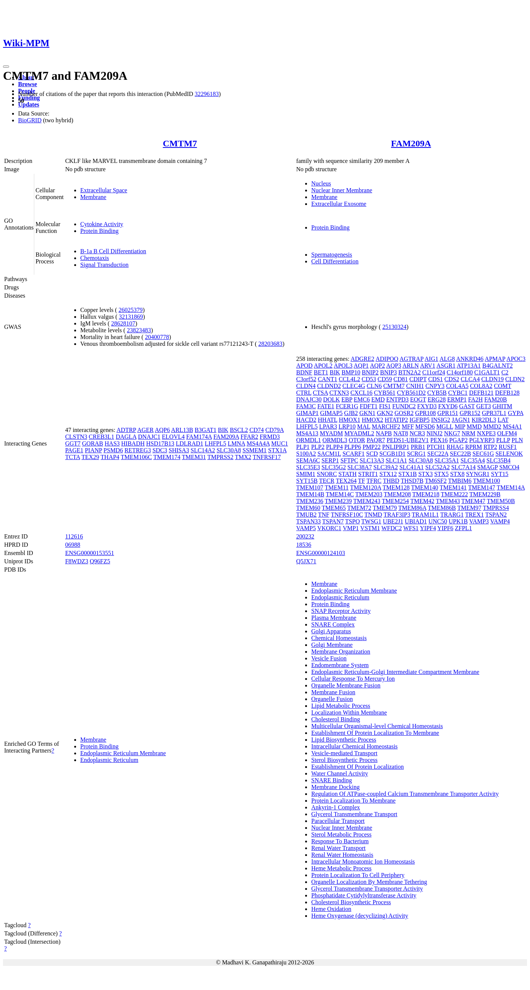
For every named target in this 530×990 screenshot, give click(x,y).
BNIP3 (388, 372)
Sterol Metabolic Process (341, 834)
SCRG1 (416, 453)
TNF (323, 514)
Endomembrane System (339, 665)
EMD (378, 399)
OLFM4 (507, 433)
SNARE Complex (332, 624)
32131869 (131, 316)
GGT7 (73, 443)
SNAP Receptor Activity (341, 611)
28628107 (123, 323)
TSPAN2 (496, 514)
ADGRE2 (362, 359)
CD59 (384, 379)
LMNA (236, 443)
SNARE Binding (331, 780)
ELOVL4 (173, 436)
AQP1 (361, 365)
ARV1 (427, 365)
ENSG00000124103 (320, 553)
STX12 (388, 474)
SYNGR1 (477, 474)
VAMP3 (479, 521)
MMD (474, 426)
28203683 (270, 344)
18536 (303, 544)
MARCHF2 (386, 426)
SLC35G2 (333, 467)
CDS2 (451, 379)
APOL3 (343, 365)
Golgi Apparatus (331, 631)
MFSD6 (425, 426)
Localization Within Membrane (349, 712)
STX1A (277, 450)
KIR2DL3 (484, 420)
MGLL (444, 426)
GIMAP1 (307, 413)
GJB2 (350, 413)
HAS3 (112, 443)
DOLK (331, 399)
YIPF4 (428, 528)
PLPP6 (352, 447)
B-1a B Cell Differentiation (113, 251)
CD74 (256, 430)
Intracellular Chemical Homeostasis (354, 746)
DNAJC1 (149, 436)
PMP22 (371, 447)
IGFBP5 (419, 420)
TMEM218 (426, 494)
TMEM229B (485, 494)
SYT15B (307, 481)
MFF (408, 426)
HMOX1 (349, 420)
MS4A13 (307, 433)
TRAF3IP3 (396, 514)
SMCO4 (509, 467)
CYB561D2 (411, 392)
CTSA (320, 392)
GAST (467, 406)
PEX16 (439, 440)
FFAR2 (249, 436)
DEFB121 (481, 392)
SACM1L (329, 453)
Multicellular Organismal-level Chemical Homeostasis (377, 726)
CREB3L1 (102, 436)
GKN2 (385, 413)
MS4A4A (258, 443)
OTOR (357, 440)
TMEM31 (194, 457)
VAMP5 (306, 528)
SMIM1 (305, 474)
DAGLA (126, 436)
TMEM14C (340, 494)
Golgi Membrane (332, 645)
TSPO (352, 521)
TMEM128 (396, 487)
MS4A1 (512, 426)
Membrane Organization (340, 651)
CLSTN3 (76, 436)
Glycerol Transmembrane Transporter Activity (367, 888)
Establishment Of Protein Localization (357, 766)
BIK (223, 430)
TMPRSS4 (496, 508)
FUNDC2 (403, 406)
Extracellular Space (103, 190)
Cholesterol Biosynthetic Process (351, 902)
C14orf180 (460, 372)
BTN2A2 (409, 372)
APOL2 (323, 365)
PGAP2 (458, 440)
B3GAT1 (206, 430)
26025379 (131, 310)
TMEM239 (338, 501)
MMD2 (492, 426)
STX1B (408, 474)
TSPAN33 (308, 521)
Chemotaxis (94, 258)
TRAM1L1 (425, 514)
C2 (505, 372)
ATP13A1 (469, 365)
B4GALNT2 (497, 365)
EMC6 (362, 399)
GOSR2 (404, 413)
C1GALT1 (487, 372)
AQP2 (377, 365)
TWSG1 (371, 521)
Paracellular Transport (338, 821)
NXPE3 (486, 433)
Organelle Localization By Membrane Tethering (369, 882)
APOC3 (515, 359)
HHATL (328, 420)
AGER (145, 430)
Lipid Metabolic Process (340, 706)
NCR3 (417, 433)
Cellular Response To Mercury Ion (353, 678)
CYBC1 (458, 392)
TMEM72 (359, 508)
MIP (460, 426)
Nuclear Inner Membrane (341, 190)
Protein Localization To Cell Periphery (357, 875)
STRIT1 (368, 474)
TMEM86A (412, 508)
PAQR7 (376, 440)
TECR (326, 481)
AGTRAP (411, 359)
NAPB (384, 433)
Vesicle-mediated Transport (344, 753)
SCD (372, 453)
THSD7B (412, 481)
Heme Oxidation (331, 909)
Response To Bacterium (339, 841)
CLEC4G (353, 386)
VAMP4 (500, 521)
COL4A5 (457, 386)
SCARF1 (353, 453)
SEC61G (483, 453)
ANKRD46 (470, 359)
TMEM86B (442, 508)
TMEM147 (481, 487)
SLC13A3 (372, 460)
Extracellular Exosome (338, 204)
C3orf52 (306, 379)
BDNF (304, 372)
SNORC (327, 474)
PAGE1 (74, 450)
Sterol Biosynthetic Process (344, 760)
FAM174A (199, 436)
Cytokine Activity (101, 224)
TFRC (374, 481)
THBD (391, 481)
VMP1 (351, 528)
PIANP (93, 450)
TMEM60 (308, 508)
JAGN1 (461, 420)
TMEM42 (422, 501)
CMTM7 (180, 143)
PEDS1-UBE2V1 (407, 440)
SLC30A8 (229, 450)
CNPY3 (434, 386)
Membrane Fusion (333, 692)
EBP (346, 399)
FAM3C (306, 406)
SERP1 (330, 460)
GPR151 (447, 413)
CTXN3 (339, 392)
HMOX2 (372, 420)
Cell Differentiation (334, 261)
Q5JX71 (306, 561)
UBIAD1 (416, 521)
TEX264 (346, 481)
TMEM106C (136, 457)
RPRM (473, 447)
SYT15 (499, 474)
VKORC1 (329, 528)
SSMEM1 (255, 450)
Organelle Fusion (332, 699)
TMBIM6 (459, 481)
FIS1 (385, 406)
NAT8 (400, 433)
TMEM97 (469, 508)
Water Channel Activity (339, 773)
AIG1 (431, 359)
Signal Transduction (104, 265)
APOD (304, 365)
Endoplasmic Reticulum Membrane (123, 753)
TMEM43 (448, 501)
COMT (502, 386)
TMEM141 (453, 487)
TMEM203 (368, 494)
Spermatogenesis (331, 254)
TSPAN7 (333, 521)
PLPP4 (334, 447)
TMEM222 (454, 494)
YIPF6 (445, 528)
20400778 (157, 337)
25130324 (394, 327)
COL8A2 (481, 386)
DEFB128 (507, 392)
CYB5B (437, 392)
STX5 (441, 474)
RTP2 (490, 447)
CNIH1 (415, 386)
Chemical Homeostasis (339, 638)
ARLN (410, 365)
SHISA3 (179, 450)
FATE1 (325, 406)
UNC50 (437, 521)
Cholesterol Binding (335, 719)
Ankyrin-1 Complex (335, 807)
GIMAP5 (331, 413)
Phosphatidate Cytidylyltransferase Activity (363, 895)
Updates (28, 104)
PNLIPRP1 (395, 447)
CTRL (303, 392)
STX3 (425, 474)
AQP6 (162, 430)
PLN (517, 440)
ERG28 (437, 399)
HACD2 (306, 420)
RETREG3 (137, 450)
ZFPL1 (463, 528)
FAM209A (411, 143)
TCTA (72, 457)
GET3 (483, 406)
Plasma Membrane (333, 617)
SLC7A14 (463, 467)
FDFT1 (368, 406)
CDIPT (418, 379)
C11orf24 (433, 372)
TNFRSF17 (267, 457)
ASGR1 (446, 365)
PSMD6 (113, 450)
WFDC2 (392, 528)
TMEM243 (366, 501)
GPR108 (425, 413)
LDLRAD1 (189, 443)
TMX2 (243, 457)
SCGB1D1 (392, 453)
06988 (72, 544)
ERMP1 (457, 399)
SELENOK (509, 453)
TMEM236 (309, 501)
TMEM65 (334, 508)
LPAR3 (328, 426)
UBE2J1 (393, 521)
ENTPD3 (397, 399)
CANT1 (328, 379)
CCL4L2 (349, 379)
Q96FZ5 (100, 561)
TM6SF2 (436, 481)
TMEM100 (486, 481)
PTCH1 (436, 447)
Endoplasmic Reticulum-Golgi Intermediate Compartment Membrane (395, 672)
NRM (468, 433)
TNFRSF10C (347, 514)
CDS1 (435, 379)
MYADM (331, 433)
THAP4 (110, 457)
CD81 (401, 379)
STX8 (457, 474)
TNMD (373, 514)
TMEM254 (395, 501)
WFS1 (411, 528)
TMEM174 (166, 457)
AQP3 (393, 365)
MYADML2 (359, 433)
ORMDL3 (334, 440)
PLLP (503, 440)
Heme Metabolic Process (341, 868)
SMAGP (487, 467)
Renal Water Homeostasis (342, 855)
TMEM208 (397, 494)
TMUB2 (306, 514)
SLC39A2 (385, 467)
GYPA (515, 413)
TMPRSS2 (220, 457)
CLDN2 (515, 379)
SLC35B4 (498, 460)
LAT (503, 420)
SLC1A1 (396, 460)
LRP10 (347, 426)
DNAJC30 (309, 399)
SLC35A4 (472, 460)
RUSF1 (508, 447)
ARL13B (182, 430)
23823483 (139, 330)
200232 (305, 536)
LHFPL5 (215, 443)
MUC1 (279, 443)
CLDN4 (306, 386)
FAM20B (495, 399)
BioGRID (29, 120)
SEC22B (460, 453)
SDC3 (160, 450)
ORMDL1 (308, 440)
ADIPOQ (387, 359)
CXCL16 (361, 392)
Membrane (93, 197)
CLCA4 (470, 379)
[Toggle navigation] (6, 66)
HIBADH (133, 443)
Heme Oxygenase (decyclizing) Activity (359, 915)
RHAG (455, 447)
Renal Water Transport (338, 848)
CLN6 (374, 386)
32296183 (207, 94)
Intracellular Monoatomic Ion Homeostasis (363, 861)
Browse (27, 84)
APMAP (495, 359)
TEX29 (90, 457)
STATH (347, 474)
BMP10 (351, 372)
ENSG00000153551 (89, 553)
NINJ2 (434, 433)
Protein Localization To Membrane (353, 800)
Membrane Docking (335, 787)
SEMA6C (308, 460)
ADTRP (126, 430)
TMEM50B (501, 501)
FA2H (475, 399)
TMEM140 (424, 487)
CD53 (369, 379)
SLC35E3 (308, 467)
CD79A (274, 430)
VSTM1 (370, 528)
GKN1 (367, 413)
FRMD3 (270, 436)
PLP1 (303, 447)
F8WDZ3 (76, 561)
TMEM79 (385, 508)
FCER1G (347, 406)
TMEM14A (510, 487)
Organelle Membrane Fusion (345, 685)
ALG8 (447, 359)
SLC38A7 (359, 467)
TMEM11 (336, 487)
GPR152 (470, 413)
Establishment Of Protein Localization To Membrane (375, 733)
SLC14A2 (203, 450)
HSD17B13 (160, 443)
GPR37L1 (494, 413)
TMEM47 (473, 501)
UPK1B (458, 521)
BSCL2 (239, 430)
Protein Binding (99, 231)
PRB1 (418, 447)
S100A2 (306, 453)
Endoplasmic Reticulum (109, 760)
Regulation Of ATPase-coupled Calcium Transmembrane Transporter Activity (405, 794)
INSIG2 (440, 420)
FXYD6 (448, 406)
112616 (74, 536)
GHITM (502, 406)
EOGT (418, 399)
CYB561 (385, 392)
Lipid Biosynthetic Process (343, 739)
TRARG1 (452, 514)
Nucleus (321, 183)
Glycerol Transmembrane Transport (354, 814)
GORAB (92, 443)
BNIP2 (370, 372)
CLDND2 (329, 386)
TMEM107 (309, 487)
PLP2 (318, 447)
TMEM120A (365, 487)
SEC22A (437, 453)
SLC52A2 (437, 467)
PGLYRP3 (482, 440)
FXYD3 (427, 406)
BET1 (321, 372)
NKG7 (452, 433)
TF (361, 481)
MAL (363, 426)
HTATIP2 (396, 420)
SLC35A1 (447, 460)
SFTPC (349, 460)
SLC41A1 (411, 467)
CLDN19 (492, 379)
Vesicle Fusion (329, 658)
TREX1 (474, 514)
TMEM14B (310, 494)
